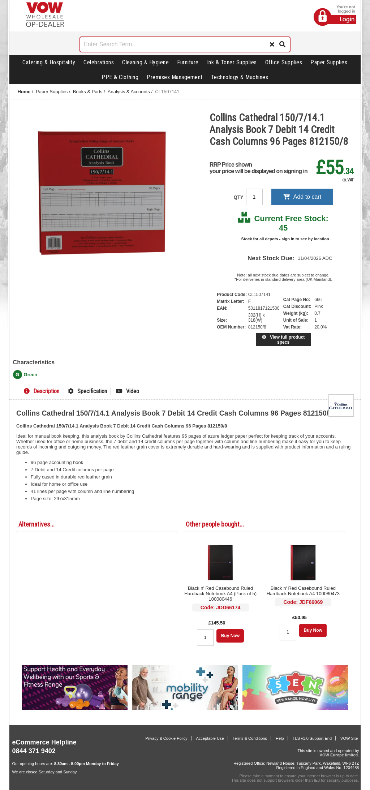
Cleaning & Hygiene (145, 62)
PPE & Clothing (120, 77)
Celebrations (98, 62)
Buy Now (230, 635)
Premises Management (175, 77)
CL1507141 (167, 91)
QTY (239, 197)
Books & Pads (88, 91)
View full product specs (283, 340)
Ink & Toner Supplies (232, 62)
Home (23, 91)
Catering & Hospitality (48, 62)
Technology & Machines (239, 77)
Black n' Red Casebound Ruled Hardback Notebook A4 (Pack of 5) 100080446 (220, 593)
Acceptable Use (210, 738)
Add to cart (302, 197)
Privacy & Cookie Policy (166, 738)
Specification (87, 391)
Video (127, 391)
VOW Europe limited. (339, 755)
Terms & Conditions (250, 738)
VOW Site (349, 738)
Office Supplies (283, 62)
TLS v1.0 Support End (312, 738)
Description (41, 391)
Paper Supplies (328, 62)
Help (280, 738)
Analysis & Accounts (129, 91)
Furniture (188, 62)
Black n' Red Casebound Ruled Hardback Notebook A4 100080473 (303, 590)
